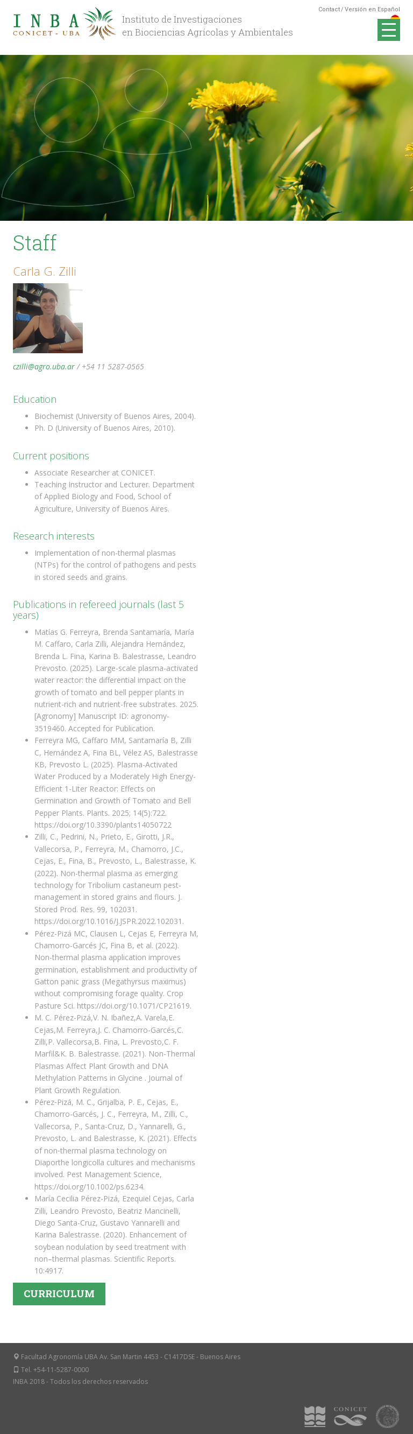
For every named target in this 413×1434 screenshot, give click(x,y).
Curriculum (59, 1293)
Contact (329, 9)
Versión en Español (372, 9)
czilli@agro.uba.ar (45, 366)
